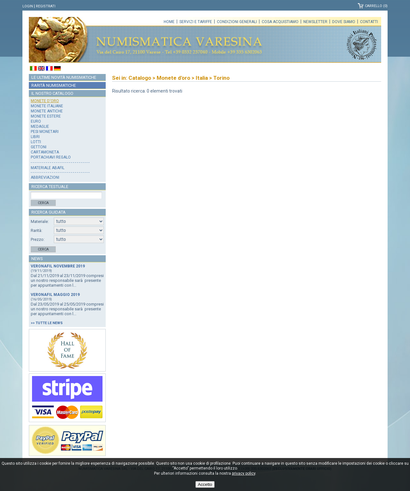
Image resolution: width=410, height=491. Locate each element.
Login (27, 6)
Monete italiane (47, 106)
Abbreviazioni (45, 177)
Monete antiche (47, 111)
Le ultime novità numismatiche (63, 77)
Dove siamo (343, 22)
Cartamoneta (45, 152)
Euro (36, 121)
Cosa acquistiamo (280, 22)
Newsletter (315, 22)
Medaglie (40, 126)
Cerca (43, 203)
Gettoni (38, 147)
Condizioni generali (237, 22)
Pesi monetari (45, 131)
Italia (202, 78)
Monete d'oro (45, 101)
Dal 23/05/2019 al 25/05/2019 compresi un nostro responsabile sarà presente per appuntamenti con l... (67, 309)
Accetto (205, 484)
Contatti (369, 22)
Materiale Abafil (47, 168)
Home (169, 22)
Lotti (36, 142)
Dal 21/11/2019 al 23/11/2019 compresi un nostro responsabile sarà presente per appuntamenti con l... (67, 280)
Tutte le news (49, 323)
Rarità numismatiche (53, 85)
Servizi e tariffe (195, 22)
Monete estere (46, 116)
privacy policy (243, 473)
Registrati (45, 6)
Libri (35, 137)
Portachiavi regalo (51, 157)
